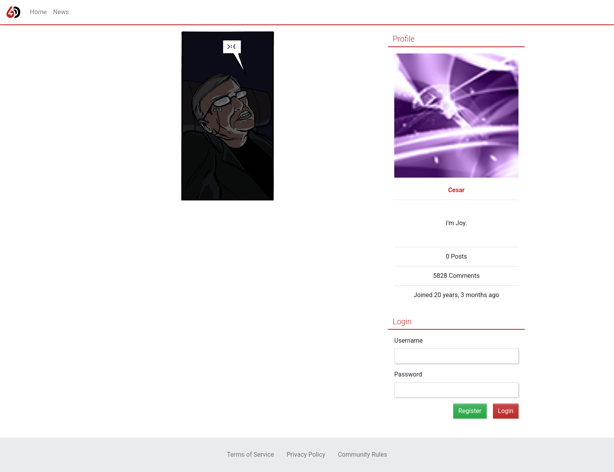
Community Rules (362, 454)
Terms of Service (250, 454)
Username (408, 340)
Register (470, 411)
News (61, 12)
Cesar (456, 190)
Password (408, 374)
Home (38, 12)
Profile (404, 39)
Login (402, 321)
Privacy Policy (306, 454)
